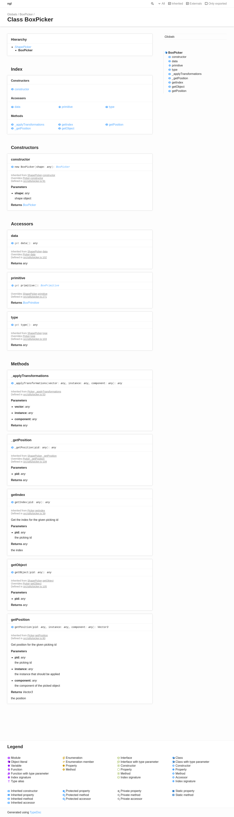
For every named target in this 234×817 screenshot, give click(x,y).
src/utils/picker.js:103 (35, 339)
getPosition (116, 124)
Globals (12, 14)
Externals (196, 3)
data (17, 106)
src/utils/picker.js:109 (35, 461)
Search (152, 3)
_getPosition (23, 128)
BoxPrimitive (50, 285)
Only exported (217, 3)
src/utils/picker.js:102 (35, 257)
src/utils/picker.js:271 (35, 296)
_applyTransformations (29, 124)
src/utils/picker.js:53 (34, 394)
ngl (9, 3)
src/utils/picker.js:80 (34, 638)
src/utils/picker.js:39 (34, 513)
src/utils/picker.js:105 (35, 586)
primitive (67, 106)
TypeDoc (35, 812)
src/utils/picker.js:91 (34, 181)
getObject (68, 128)
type (111, 106)
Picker (26, 178)
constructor (22, 89)
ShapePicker (23, 47)
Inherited (177, 3)
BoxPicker (26, 14)
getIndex (67, 124)
